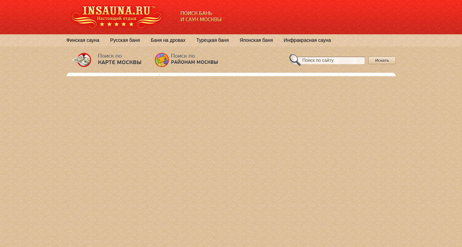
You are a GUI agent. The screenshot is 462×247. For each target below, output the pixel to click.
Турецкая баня (212, 40)
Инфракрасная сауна (307, 40)
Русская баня (125, 40)
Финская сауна (83, 40)
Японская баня (256, 40)
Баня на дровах (168, 40)
